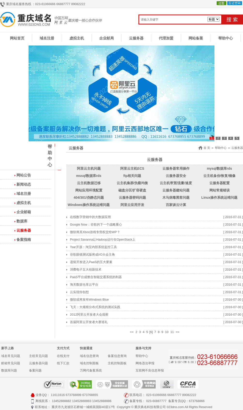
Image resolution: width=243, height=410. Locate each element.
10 (166, 332)
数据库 (21, 221)
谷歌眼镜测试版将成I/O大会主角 (92, 254)
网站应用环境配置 (88, 190)
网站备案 (196, 38)
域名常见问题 (10, 356)
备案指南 (23, 239)
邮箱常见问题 (10, 363)
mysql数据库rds (219, 168)
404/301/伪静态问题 (89, 197)
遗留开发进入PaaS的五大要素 (91, 262)
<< (132, 332)
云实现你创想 (79, 292)
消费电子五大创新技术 (85, 269)
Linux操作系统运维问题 (219, 197)
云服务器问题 (38, 363)
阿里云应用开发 (132, 205)
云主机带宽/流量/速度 (176, 183)
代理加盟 (166, 38)
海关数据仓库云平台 (84, 284)
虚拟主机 (76, 38)
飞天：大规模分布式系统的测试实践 (95, 307)
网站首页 (17, 38)
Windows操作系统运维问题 (89, 205)
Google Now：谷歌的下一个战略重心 (96, 224)
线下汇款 (63, 363)
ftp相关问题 (132, 176)
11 (172, 332)
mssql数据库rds (88, 176)
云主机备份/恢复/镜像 (219, 176)
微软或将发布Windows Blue (89, 299)
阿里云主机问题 (89, 168)
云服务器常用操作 (176, 168)
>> (177, 332)
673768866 (197, 401)
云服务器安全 (176, 176)
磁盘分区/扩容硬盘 (132, 190)
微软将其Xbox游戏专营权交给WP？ (95, 232)
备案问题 (35, 370)
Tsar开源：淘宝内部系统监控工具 (93, 247)
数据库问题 (9, 370)
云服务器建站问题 (176, 190)
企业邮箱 (23, 212)
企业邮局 (106, 38)
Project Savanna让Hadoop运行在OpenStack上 (102, 239)
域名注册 (47, 38)
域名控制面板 (89, 363)
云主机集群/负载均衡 (132, 183)
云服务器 (136, 38)
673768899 (73, 395)
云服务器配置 (219, 183)
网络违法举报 (145, 363)
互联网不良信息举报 (150, 370)
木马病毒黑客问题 (176, 197)
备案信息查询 (117, 356)
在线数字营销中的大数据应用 (90, 217)
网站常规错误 (219, 190)
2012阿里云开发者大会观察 (89, 314)
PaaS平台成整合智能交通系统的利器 (96, 277)
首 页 (207, 148)
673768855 (90, 395)
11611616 (58, 395)
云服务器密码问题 (132, 197)
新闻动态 (23, 184)
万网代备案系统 (91, 370)
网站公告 (23, 175)
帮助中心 (225, 38)
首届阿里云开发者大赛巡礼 (89, 322)
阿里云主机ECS (132, 168)
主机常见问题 (38, 356)
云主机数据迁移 (89, 183)
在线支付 (63, 356)
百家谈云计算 (176, 205)
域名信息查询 (89, 356)
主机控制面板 (117, 363)
